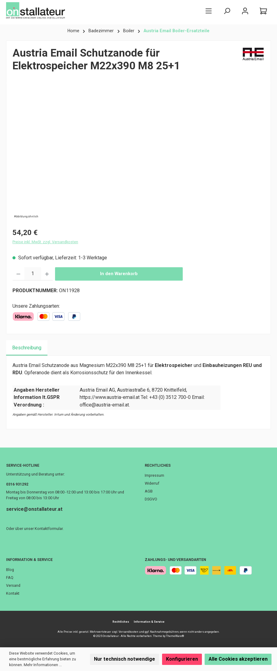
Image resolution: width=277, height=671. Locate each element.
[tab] (26, 347)
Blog (10, 569)
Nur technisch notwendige (124, 659)
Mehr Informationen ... (43, 664)
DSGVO (151, 499)
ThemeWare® (175, 636)
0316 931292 (17, 484)
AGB (149, 491)
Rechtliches (158, 465)
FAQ (9, 577)
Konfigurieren (182, 659)
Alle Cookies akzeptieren (238, 659)
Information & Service (29, 559)
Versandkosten (128, 631)
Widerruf (152, 483)
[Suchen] (226, 11)
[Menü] (208, 11)
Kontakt (12, 593)
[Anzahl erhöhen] (47, 274)
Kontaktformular (49, 528)
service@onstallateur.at (34, 509)
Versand (13, 585)
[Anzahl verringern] (18, 274)
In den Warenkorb (119, 273)
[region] (138, 154)
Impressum (154, 475)
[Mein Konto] (245, 11)
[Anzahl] (32, 274)
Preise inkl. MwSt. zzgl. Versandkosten (45, 242)
